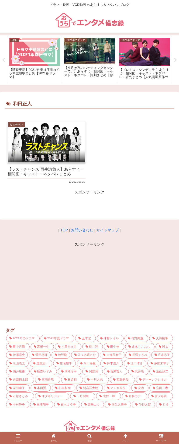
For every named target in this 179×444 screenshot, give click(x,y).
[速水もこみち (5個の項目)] (140, 346)
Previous (3, 60)
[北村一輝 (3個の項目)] (108, 396)
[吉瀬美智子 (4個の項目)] (112, 354)
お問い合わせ (82, 230)
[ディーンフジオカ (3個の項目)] (154, 379)
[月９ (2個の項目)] (164, 404)
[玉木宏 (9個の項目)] (85, 338)
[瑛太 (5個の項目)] (164, 346)
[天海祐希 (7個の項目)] (161, 338)
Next (175, 60)
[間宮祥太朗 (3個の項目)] (89, 388)
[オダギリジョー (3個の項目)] (52, 396)
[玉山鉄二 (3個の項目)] (161, 371)
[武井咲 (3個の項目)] (138, 371)
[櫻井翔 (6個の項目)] (92, 346)
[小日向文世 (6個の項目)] (68, 346)
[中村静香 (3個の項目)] (17, 404)
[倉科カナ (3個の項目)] (134, 396)
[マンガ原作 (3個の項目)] (117, 388)
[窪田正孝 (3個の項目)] (161, 388)
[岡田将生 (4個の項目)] (88, 363)
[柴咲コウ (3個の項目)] (92, 404)
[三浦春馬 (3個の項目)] (47, 379)
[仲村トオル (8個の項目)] (110, 338)
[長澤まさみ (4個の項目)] (137, 354)
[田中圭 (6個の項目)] (114, 346)
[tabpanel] (34, 59)
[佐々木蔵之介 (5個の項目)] (85, 354)
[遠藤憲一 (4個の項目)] (41, 363)
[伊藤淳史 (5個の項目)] (17, 354)
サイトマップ (107, 230)
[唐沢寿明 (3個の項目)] (160, 396)
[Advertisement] (89, 280)
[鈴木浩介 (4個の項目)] (111, 363)
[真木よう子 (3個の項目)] (67, 404)
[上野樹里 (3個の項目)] (82, 396)
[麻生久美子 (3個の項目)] (118, 404)
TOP (64, 230)
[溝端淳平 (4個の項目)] (69, 371)
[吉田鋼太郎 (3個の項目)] (20, 379)
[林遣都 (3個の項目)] (72, 379)
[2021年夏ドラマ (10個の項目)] (57, 338)
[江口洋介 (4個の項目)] (135, 363)
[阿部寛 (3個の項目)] (92, 371)
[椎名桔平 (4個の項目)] (64, 363)
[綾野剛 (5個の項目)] (61, 354)
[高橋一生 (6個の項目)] (42, 346)
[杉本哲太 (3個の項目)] (63, 388)
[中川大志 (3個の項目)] (96, 379)
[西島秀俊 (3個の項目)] (122, 379)
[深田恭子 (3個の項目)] (18, 388)
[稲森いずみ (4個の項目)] (44, 371)
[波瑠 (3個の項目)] (140, 388)
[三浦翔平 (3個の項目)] (41, 404)
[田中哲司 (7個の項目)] (18, 346)
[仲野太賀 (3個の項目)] (143, 404)
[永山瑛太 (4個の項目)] (17, 363)
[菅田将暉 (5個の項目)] (39, 354)
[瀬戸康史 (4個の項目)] (18, 371)
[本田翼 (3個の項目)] (41, 388)
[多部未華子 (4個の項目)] (160, 363)
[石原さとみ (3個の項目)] (20, 396)
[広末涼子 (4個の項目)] (162, 354)
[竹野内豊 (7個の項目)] (136, 338)
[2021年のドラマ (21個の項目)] (23, 338)
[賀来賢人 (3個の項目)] (115, 371)
